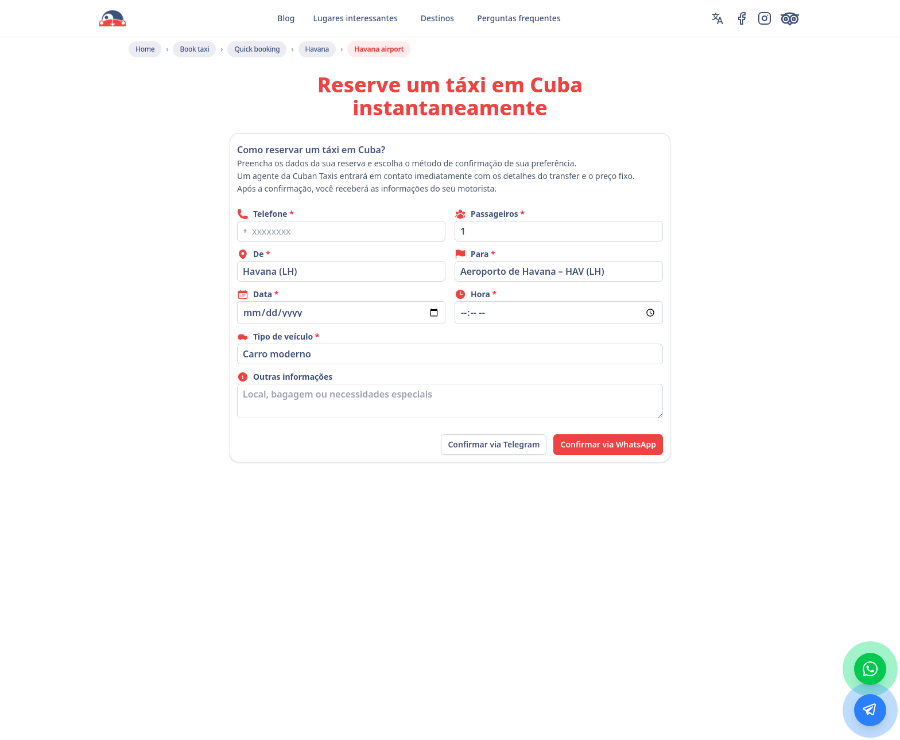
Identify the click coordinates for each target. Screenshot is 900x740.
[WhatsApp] (870, 669)
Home (144, 49)
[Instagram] (764, 18)
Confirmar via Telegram (494, 444)
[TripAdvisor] (792, 18)
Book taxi (194, 49)
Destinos (437, 18)
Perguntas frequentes (519, 18)
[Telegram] (870, 710)
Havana (317, 49)
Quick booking (257, 49)
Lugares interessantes (355, 18)
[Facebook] (741, 18)
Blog (285, 18)
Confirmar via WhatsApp (608, 444)
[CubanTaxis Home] (112, 18)
